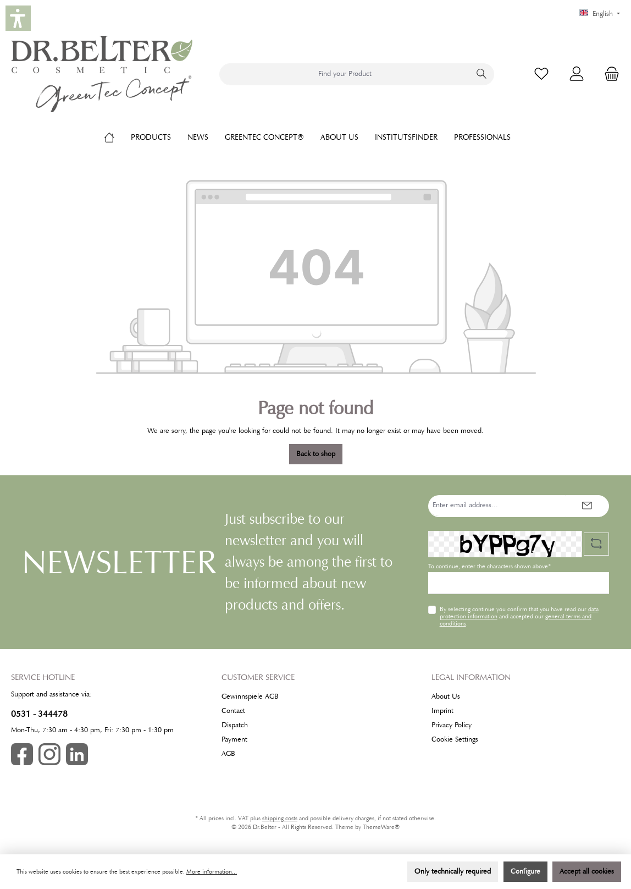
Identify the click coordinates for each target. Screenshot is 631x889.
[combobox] (344, 74)
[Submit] (587, 506)
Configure (525, 871)
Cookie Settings (454, 739)
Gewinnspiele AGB (250, 696)
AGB (228, 753)
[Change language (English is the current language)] (599, 14)
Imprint (442, 710)
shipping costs (279, 818)
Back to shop (315, 453)
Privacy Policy (451, 725)
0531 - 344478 (39, 714)
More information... (211, 871)
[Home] (117, 137)
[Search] (481, 74)
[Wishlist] (541, 74)
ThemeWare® (381, 827)
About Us (445, 696)
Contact (233, 710)
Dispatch (235, 725)
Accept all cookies (587, 871)
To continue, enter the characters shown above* (489, 566)
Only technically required (452, 871)
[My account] (576, 74)
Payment (234, 739)
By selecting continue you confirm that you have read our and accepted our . (519, 616)
